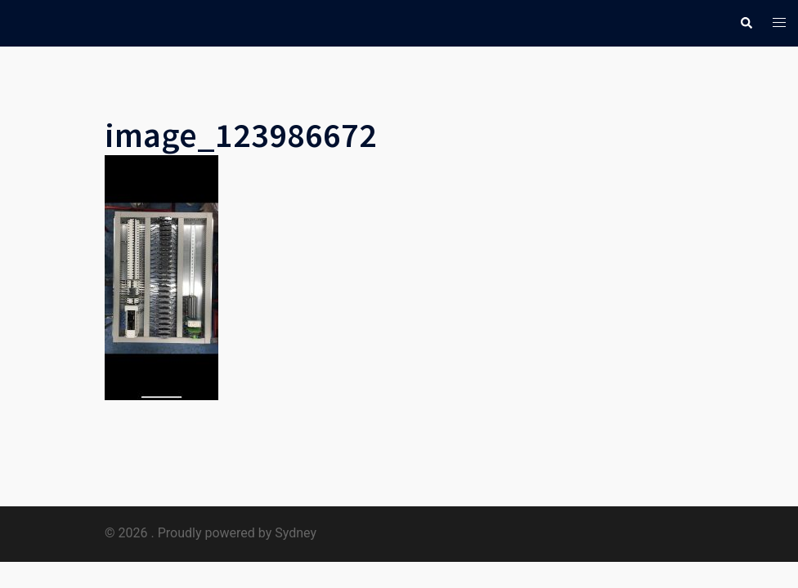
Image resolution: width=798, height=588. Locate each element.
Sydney (295, 533)
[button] (745, 22)
